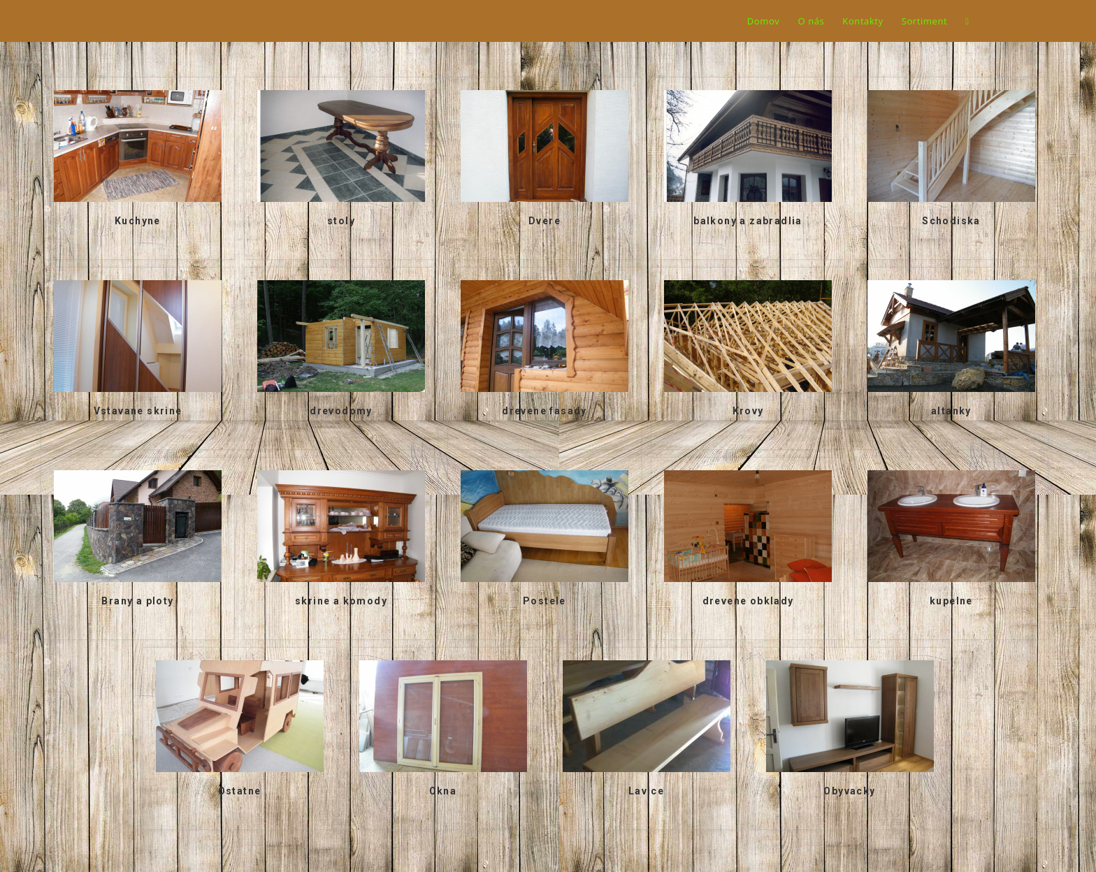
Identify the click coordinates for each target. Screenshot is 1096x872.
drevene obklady (748, 600)
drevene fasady (544, 410)
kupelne (951, 600)
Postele (544, 600)
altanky (951, 410)
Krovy (748, 410)
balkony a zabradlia (747, 220)
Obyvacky (849, 791)
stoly (341, 220)
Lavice (646, 791)
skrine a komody (341, 600)
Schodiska (951, 220)
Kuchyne (138, 220)
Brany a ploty (137, 600)
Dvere (544, 220)
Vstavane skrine (138, 410)
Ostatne (239, 791)
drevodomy (341, 410)
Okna (443, 791)
